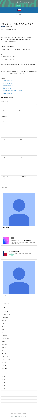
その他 (4, 347)
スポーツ (4, 344)
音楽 (3, 332)
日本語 (4, 320)
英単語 (4, 368)
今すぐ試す (18, 5)
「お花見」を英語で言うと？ (9, 80)
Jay (3, 341)
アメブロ (20, 14)
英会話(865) (3, 101)
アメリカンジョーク (6, 359)
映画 (3, 326)
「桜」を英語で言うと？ (7, 83)
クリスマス (5, 317)
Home (17, 14)
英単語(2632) (7, 101)
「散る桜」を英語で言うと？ (9, 93)
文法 (3, 350)
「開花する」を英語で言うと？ (9, 85)
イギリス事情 (5, 311)
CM (3, 329)
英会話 (3, 26)
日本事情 (4, 335)
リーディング (5, 356)
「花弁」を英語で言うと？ (8, 88)
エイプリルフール (6, 314)
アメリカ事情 (5, 338)
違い (4, 353)
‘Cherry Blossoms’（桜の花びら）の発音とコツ (13, 90)
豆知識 (4, 323)
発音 (4, 362)
